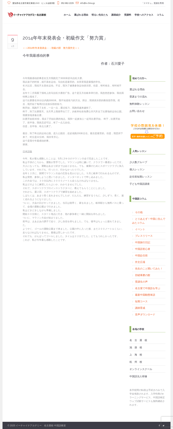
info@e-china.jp (87, 3)
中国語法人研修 (138, 376)
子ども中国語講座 (139, 183)
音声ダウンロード (145, 314)
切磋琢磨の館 (142, 275)
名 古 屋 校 (138, 340)
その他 (139, 212)
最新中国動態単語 (145, 294)
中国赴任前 (141, 255)
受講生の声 (141, 281)
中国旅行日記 (142, 242)
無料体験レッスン (139, 103)
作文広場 (140, 262)
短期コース (141, 301)
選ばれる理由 (137, 89)
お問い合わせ (137, 111)
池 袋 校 (135, 347)
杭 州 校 (135, 361)
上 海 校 (135, 354)
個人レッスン (137, 169)
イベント (140, 229)
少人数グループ (138, 162)
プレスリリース (144, 235)
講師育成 (140, 307)
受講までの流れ (138, 96)
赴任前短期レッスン (140, 176)
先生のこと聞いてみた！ (149, 268)
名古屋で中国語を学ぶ (147, 288)
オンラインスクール (140, 369)
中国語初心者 (142, 248)
